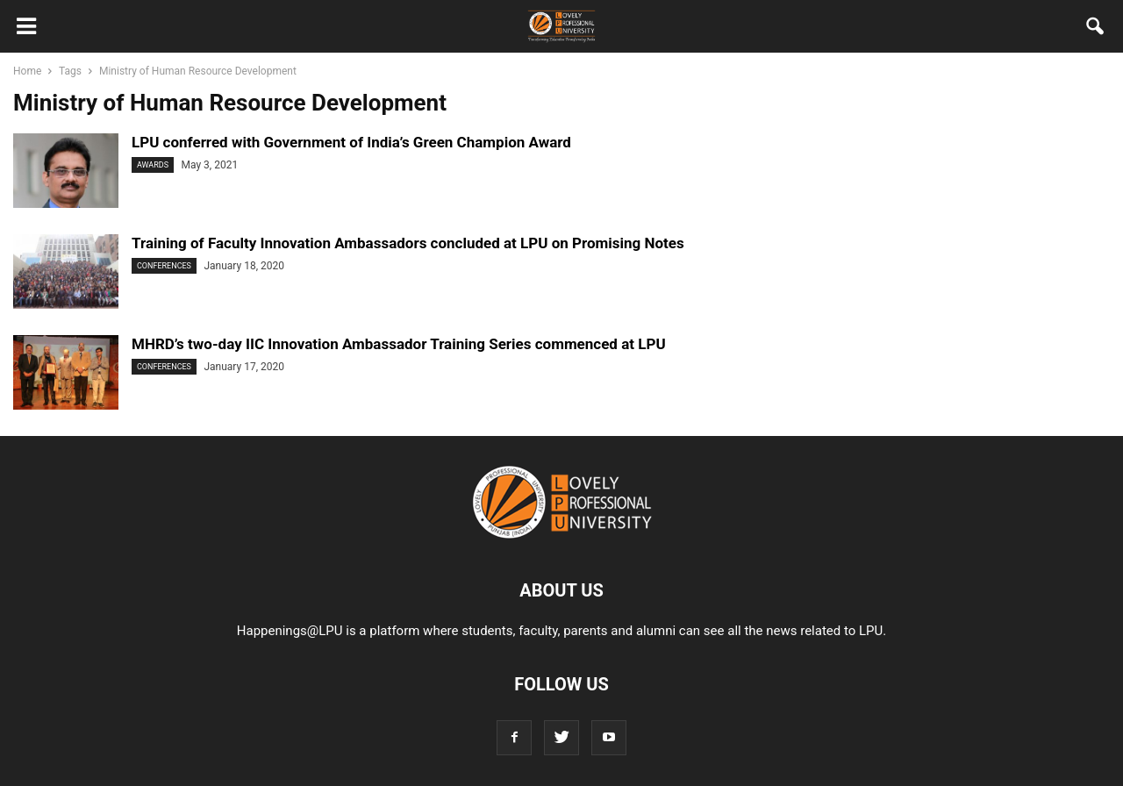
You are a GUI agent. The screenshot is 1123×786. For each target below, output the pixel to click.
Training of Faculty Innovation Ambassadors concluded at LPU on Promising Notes (408, 243)
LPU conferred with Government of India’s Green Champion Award (351, 142)
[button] (1096, 30)
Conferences (164, 265)
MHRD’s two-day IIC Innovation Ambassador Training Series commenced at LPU (399, 344)
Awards (152, 165)
